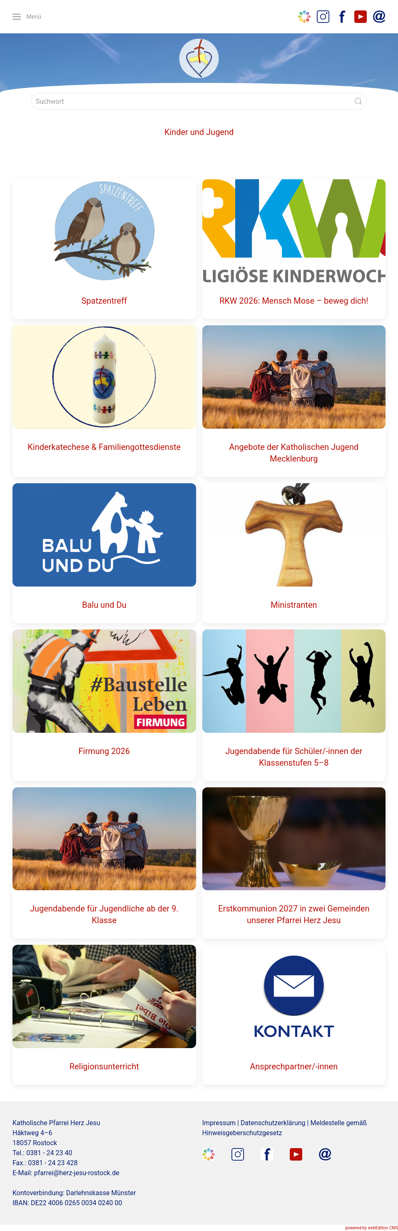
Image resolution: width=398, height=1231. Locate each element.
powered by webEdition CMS (372, 1228)
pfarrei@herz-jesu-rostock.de (76, 1173)
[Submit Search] (358, 101)
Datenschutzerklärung (273, 1123)
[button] (26, 16)
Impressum (219, 1123)
